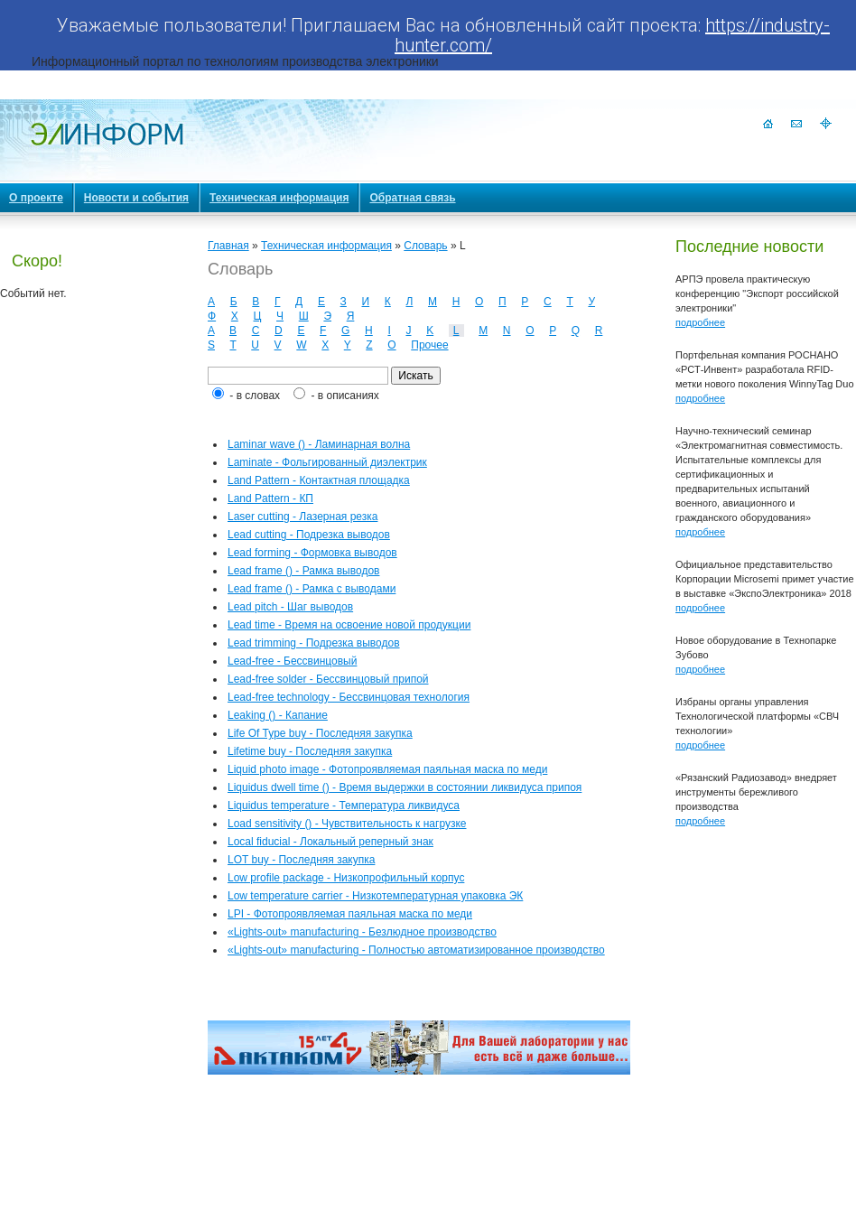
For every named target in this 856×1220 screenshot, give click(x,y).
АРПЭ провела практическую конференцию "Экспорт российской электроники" (757, 293)
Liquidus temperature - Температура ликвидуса (344, 805)
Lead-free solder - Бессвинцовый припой (328, 679)
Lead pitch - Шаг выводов (290, 607)
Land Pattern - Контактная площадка (319, 480)
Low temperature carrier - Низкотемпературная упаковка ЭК (375, 895)
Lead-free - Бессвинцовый (292, 661)
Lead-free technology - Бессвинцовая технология (349, 697)
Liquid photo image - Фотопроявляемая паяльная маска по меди (387, 769)
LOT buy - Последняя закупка (301, 859)
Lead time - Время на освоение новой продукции (349, 625)
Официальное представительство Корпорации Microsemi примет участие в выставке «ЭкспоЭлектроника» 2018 (764, 579)
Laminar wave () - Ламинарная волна (319, 444)
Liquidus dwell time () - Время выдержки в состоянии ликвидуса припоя (405, 787)
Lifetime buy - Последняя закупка (310, 751)
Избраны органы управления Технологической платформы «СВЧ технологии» (757, 716)
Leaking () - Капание (278, 715)
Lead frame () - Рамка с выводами (311, 588)
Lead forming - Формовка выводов (312, 552)
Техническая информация (326, 245)
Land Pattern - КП (270, 498)
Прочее (429, 345)
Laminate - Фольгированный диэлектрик (327, 462)
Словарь (425, 245)
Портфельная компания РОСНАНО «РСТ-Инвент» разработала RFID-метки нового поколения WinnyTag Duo (764, 369)
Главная (228, 245)
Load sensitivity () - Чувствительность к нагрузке (347, 823)
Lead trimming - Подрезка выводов (314, 643)
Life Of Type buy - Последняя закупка (320, 733)
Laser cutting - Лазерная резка (302, 516)
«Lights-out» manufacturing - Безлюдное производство (362, 932)
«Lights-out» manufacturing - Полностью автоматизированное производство (416, 950)
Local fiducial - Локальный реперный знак (330, 841)
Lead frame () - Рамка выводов (303, 570)
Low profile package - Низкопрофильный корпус (346, 877)
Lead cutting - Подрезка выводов (309, 534)
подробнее (700, 322)
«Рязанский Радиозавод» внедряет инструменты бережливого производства (756, 792)
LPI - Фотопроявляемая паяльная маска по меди (350, 914)
